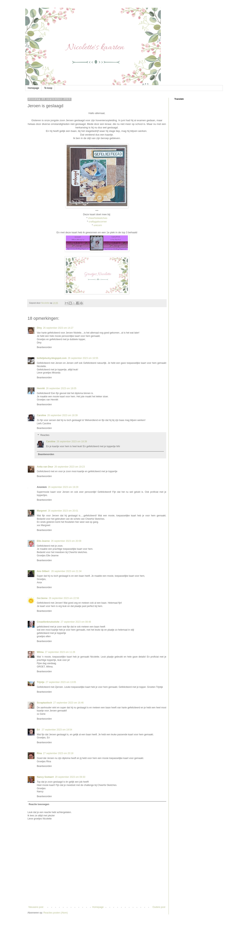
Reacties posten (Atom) (55, 912)
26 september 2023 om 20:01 (63, 510)
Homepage (33, 88)
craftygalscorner (98, 221)
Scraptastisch (44, 702)
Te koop (48, 88)
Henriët (41, 388)
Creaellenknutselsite (48, 621)
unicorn (98, 225)
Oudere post (158, 907)
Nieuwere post (35, 907)
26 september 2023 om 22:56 (64, 598)
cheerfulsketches (97, 218)
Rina (39, 753)
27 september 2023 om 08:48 (76, 621)
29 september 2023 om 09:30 (70, 777)
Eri (38, 729)
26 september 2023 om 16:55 (83, 358)
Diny (39, 328)
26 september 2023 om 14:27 (58, 328)
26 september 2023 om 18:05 (61, 388)
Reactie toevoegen (39, 804)
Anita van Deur (45, 466)
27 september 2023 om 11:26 (60, 652)
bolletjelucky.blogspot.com (52, 358)
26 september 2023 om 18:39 (62, 415)
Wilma (40, 652)
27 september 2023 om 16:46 (68, 702)
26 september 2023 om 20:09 (66, 541)
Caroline (41, 415)
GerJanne (42, 598)
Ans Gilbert (43, 571)
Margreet (42, 510)
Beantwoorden (44, 347)
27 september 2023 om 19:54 (57, 729)
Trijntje (40, 682)
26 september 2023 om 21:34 (66, 571)
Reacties (44, 435)
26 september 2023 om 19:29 (63, 487)
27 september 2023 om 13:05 (61, 682)
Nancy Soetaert (45, 777)
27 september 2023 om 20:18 (58, 753)
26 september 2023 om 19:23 (69, 466)
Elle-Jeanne (43, 541)
